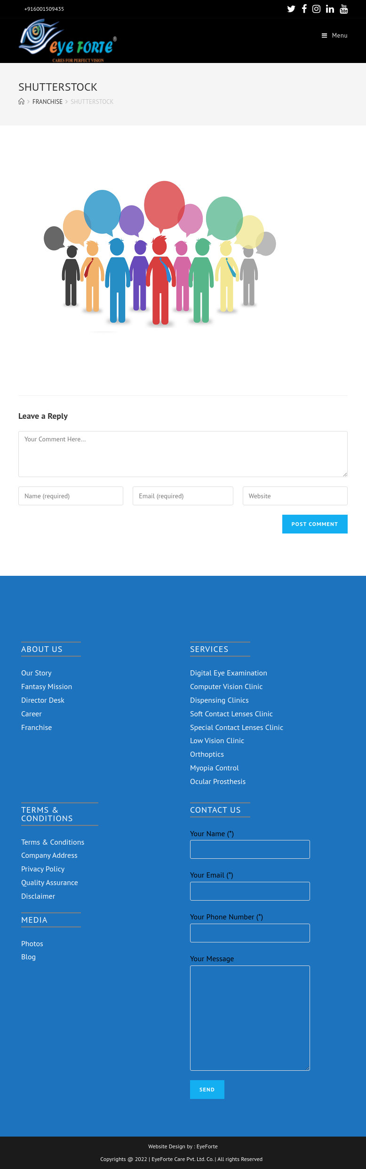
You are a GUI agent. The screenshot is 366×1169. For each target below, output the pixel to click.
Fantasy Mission (46, 686)
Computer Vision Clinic (226, 686)
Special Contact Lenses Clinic (236, 727)
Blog (28, 956)
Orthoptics (207, 754)
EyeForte (207, 1146)
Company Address (49, 855)
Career (31, 713)
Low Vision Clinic (217, 740)
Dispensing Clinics (219, 700)
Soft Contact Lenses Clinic (231, 713)
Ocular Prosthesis (218, 781)
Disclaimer (38, 896)
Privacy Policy (42, 868)
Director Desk (42, 700)
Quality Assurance (49, 882)
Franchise (36, 727)
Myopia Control (214, 767)
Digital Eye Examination (228, 672)
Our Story (36, 672)
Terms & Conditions (52, 842)
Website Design (166, 1146)
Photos (32, 943)
